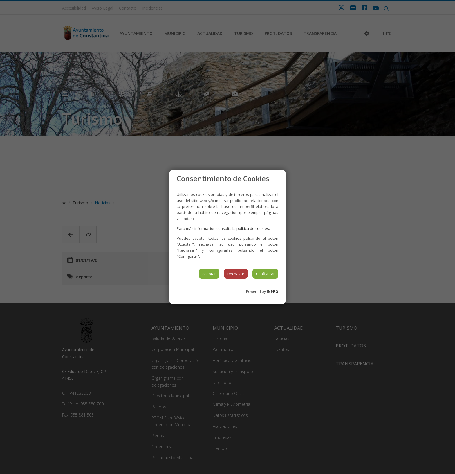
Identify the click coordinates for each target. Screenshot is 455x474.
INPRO (272, 291)
